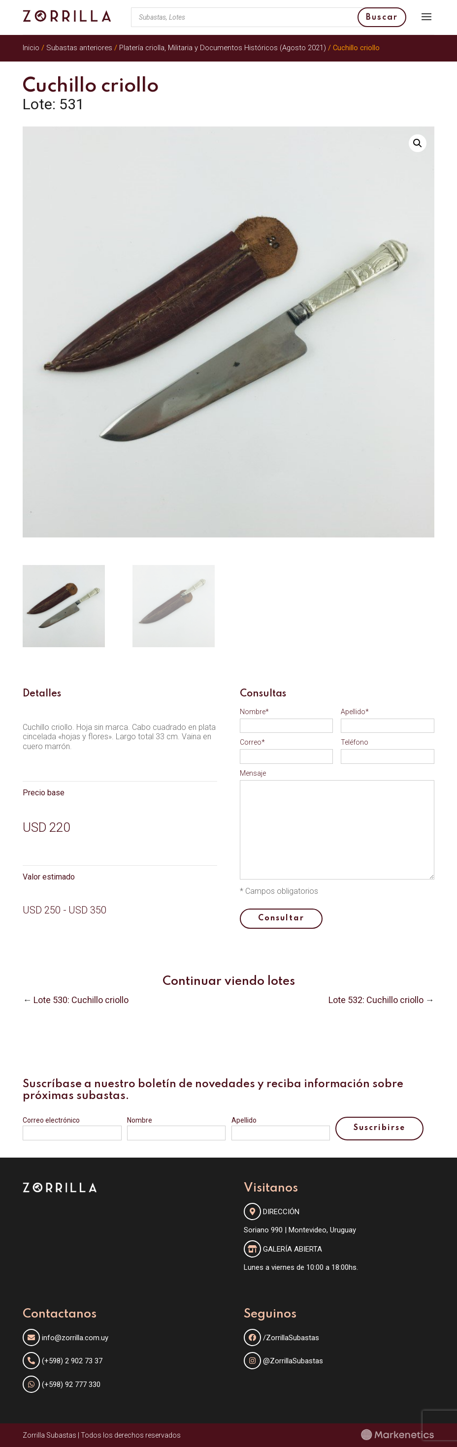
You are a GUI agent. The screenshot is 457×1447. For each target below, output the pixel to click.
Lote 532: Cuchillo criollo (376, 1000)
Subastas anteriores (79, 47)
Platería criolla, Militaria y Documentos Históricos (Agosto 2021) (222, 47)
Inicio (31, 47)
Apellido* (355, 712)
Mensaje (253, 773)
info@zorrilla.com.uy (75, 1337)
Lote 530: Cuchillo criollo (81, 1000)
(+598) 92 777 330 (71, 1384)
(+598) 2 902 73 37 (72, 1360)
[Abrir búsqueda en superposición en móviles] (268, 17)
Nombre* (254, 712)
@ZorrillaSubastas (283, 1360)
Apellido (244, 1120)
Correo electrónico (51, 1120)
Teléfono (354, 742)
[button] (417, 143)
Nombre (139, 1120)
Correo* (252, 742)
